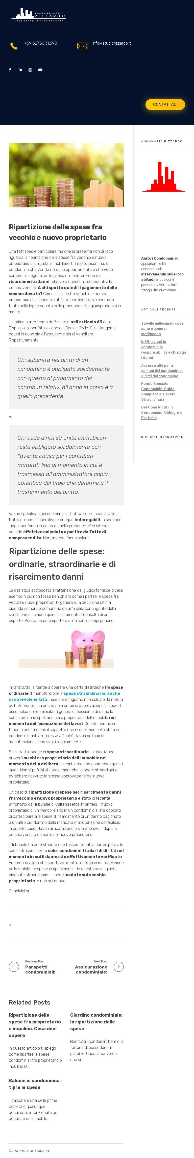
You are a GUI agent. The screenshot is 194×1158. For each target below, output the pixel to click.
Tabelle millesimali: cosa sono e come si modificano (162, 328)
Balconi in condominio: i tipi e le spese (35, 1084)
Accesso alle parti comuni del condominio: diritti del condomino (162, 370)
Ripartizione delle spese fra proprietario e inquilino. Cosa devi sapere (35, 1025)
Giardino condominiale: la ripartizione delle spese (96, 1021)
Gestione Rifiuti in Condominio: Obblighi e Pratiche (161, 412)
